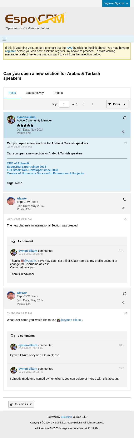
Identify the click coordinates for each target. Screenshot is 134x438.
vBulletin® (66, 417)
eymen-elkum (72, 320)
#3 (125, 313)
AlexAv (31, 260)
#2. (121, 250)
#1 (125, 142)
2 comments (26, 335)
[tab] (12, 93)
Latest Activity (35, 92)
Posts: (21, 133)
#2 (125, 219)
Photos (58, 92)
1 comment (25, 241)
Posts (12, 92)
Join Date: (23, 129)
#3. (121, 345)
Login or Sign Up (116, 3)
